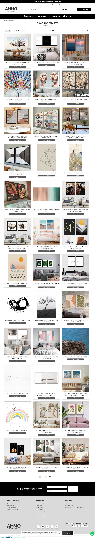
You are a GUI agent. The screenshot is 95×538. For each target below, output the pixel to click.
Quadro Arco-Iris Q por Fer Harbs (17, 430)
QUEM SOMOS (31, 3)
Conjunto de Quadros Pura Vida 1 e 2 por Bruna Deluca (46, 431)
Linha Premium (39, 507)
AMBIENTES (28, 16)
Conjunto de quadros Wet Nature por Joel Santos (46, 284)
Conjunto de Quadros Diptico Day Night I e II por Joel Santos (46, 247)
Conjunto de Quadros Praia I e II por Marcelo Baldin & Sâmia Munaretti (75, 394)
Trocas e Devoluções (41, 511)
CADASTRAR (73, 489)
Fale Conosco (39, 505)
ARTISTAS (67, 16)
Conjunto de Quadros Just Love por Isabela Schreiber (75, 284)
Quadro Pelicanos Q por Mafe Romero (75, 357)
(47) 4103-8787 (77, 3)
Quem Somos (10, 503)
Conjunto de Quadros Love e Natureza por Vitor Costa (75, 247)
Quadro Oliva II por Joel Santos (46, 173)
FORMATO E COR (54, 16)
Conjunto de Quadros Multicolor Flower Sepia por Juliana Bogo (17, 247)
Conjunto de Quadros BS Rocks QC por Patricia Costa (46, 137)
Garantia (38, 514)
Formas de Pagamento (41, 503)
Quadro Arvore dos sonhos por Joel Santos (17, 100)
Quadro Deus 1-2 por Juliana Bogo (17, 393)
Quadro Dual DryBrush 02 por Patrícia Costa (46, 210)
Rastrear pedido (11, 505)
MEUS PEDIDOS (48, 3)
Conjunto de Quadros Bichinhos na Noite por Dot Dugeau (17, 468)
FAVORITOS (56, 3)
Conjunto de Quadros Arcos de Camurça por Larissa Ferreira (17, 137)
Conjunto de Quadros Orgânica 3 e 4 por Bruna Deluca (75, 321)
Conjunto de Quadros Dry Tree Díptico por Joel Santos (17, 63)
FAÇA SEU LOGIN (18, 3)
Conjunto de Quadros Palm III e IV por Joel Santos (75, 100)
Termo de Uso (39, 509)
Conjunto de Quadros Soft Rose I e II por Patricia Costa (17, 357)
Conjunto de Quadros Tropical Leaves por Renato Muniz (17, 210)
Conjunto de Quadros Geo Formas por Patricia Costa (17, 173)
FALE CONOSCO (39, 3)
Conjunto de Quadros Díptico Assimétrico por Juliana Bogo (46, 394)
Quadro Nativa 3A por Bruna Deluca (75, 173)
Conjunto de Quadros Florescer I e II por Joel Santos (46, 100)
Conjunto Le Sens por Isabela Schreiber (46, 62)
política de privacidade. (54, 534)
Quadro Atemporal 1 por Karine (17, 283)
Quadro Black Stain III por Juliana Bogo (17, 320)
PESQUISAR (65, 9)
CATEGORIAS (40, 16)
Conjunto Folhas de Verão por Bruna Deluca (75, 468)
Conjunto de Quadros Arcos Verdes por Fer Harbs (46, 468)
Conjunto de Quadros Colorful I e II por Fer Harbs (46, 357)
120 (50, 476)
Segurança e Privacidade (12, 507)
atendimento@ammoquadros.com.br (74, 507)
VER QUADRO (17, 66)
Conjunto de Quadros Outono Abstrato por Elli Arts (75, 137)
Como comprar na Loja (12, 509)
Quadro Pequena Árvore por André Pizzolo (46, 321)
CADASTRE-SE (63, 3)
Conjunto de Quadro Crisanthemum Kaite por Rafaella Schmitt (75, 431)
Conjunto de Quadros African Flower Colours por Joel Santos (75, 210)
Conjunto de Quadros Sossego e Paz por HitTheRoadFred (75, 63)
